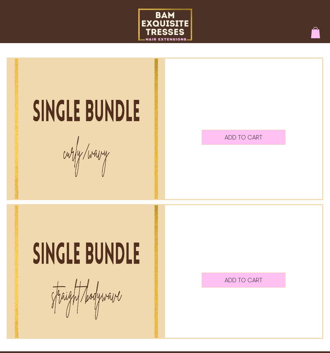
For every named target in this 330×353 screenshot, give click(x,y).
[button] (315, 32)
